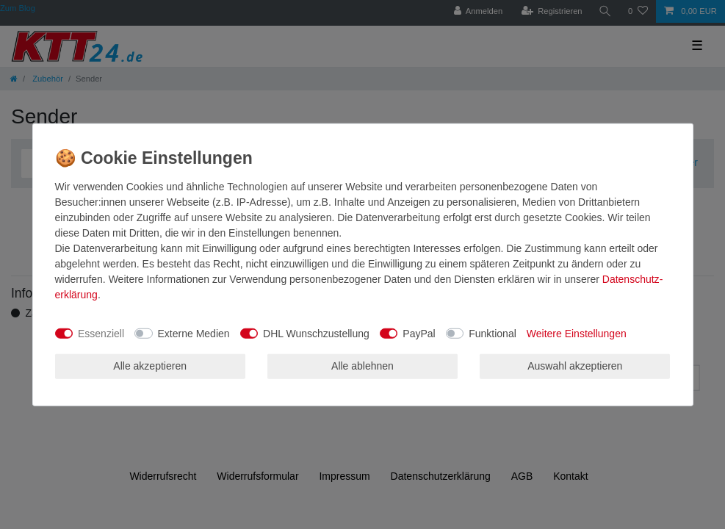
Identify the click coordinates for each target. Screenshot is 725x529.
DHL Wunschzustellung (316, 333)
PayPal (419, 333)
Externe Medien (194, 333)
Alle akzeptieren (150, 366)
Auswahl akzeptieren (574, 366)
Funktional (492, 333)
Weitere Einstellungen (577, 333)
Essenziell (101, 333)
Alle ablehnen (362, 366)
